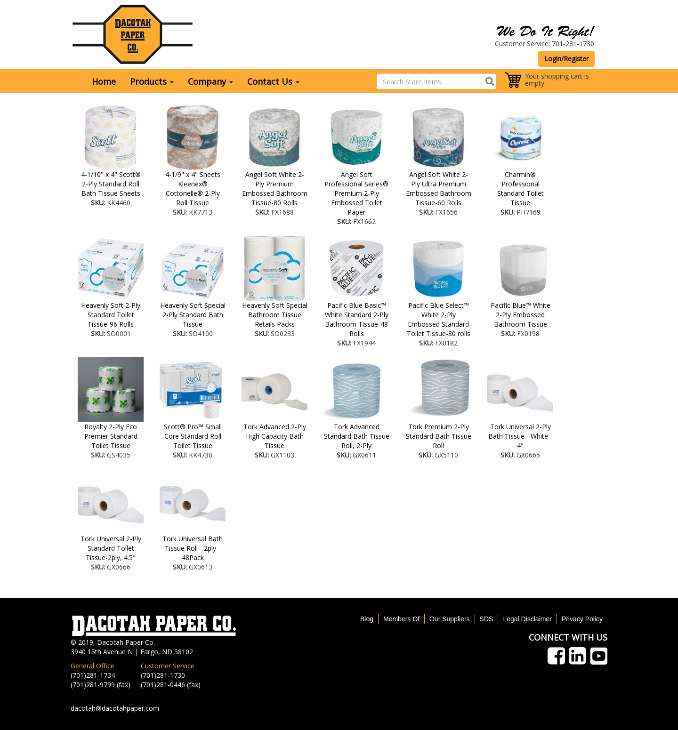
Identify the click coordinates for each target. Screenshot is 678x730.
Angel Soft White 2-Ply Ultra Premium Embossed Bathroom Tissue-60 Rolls (438, 188)
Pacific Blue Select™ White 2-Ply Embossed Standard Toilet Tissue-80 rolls (438, 319)
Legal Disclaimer (527, 619)
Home (104, 81)
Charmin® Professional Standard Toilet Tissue (520, 188)
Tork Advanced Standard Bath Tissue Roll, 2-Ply (356, 436)
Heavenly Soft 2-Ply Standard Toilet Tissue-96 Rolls (110, 315)
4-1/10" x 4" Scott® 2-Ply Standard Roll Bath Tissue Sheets (111, 184)
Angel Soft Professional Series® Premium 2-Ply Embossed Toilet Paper (356, 193)
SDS (486, 619)
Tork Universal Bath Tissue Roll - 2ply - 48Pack (192, 548)
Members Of (401, 619)
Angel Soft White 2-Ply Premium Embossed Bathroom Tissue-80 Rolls (274, 188)
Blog (366, 619)
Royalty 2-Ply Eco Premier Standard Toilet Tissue (110, 436)
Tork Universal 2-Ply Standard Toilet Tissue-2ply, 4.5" (111, 548)
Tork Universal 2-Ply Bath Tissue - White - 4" (520, 436)
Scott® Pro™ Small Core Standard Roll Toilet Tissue (193, 436)
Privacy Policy (582, 619)
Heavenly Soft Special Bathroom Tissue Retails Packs (274, 315)
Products (152, 81)
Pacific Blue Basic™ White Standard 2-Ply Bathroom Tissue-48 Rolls (356, 319)
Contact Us (273, 81)
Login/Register (566, 58)
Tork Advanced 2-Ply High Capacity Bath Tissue (274, 436)
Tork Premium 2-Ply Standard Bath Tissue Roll (438, 436)
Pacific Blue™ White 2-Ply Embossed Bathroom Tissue (520, 315)
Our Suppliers (449, 619)
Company (210, 81)
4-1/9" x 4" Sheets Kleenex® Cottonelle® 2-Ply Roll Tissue (192, 188)
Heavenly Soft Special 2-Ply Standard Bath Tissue (193, 315)
